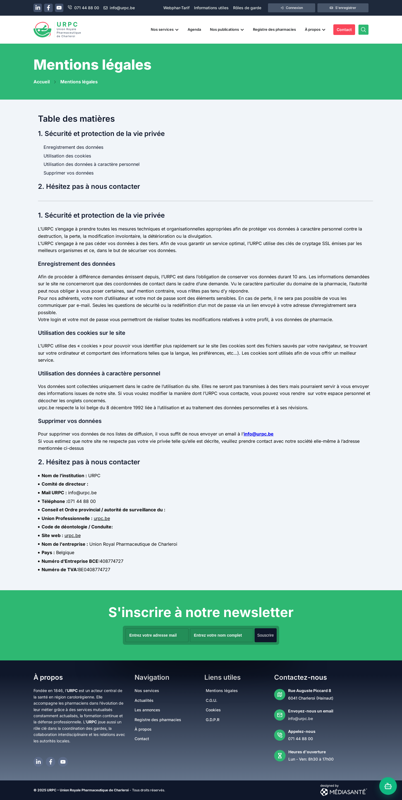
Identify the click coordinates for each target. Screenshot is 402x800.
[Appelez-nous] (279, 735)
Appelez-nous (301, 731)
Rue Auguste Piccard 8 (309, 690)
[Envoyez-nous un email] (279, 715)
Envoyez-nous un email (310, 711)
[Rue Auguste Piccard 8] (279, 694)
